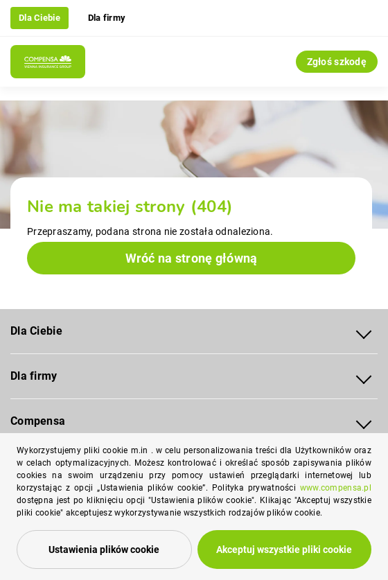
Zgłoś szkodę (337, 61)
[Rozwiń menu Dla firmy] (364, 376)
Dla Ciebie (39, 17)
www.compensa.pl (335, 488)
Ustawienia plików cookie (103, 549)
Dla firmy (107, 17)
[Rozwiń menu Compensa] (364, 421)
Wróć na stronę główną (191, 258)
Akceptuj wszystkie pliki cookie (284, 549)
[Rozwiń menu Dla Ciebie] (364, 331)
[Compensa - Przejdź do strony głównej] (48, 61)
